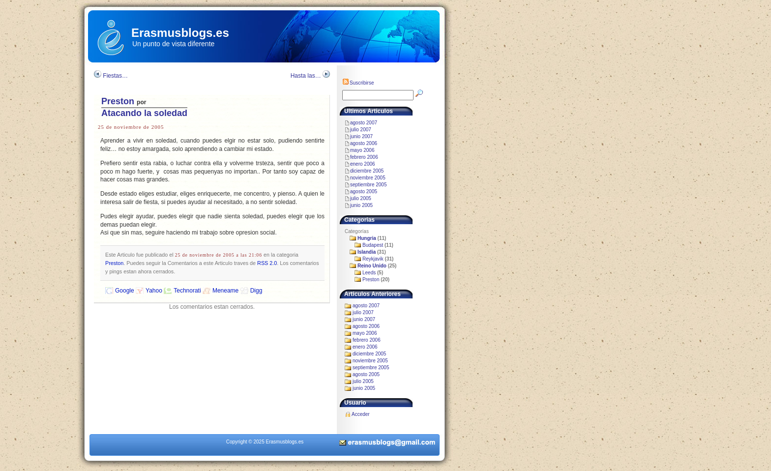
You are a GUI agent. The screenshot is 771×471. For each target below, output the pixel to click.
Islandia (366, 252)
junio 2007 (361, 136)
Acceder (361, 414)
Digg (256, 290)
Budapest (372, 245)
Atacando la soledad (144, 113)
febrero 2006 (364, 157)
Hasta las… (306, 75)
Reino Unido (371, 265)
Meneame (225, 290)
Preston (117, 101)
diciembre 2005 (367, 171)
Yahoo (154, 290)
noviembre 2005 (368, 177)
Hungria (366, 238)
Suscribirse (358, 83)
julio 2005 (360, 198)
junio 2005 (361, 205)
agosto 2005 (363, 191)
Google (124, 290)
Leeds (369, 272)
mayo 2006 (362, 150)
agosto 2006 (363, 143)
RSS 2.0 (267, 263)
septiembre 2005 (368, 184)
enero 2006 (362, 164)
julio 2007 (360, 129)
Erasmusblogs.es (180, 32)
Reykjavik (373, 259)
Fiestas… (115, 75)
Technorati (187, 290)
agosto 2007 (363, 122)
